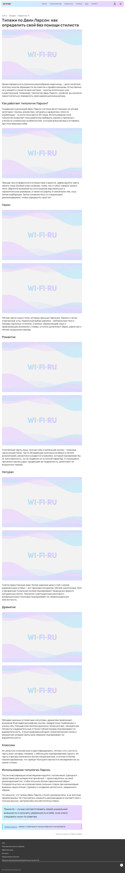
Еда (87, 4)
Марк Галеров (76, 834)
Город (79, 4)
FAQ (3, 843)
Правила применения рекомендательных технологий (20, 860)
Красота (69, 4)
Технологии (56, 4)
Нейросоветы (10, 826)
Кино (44, 4)
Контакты (5, 853)
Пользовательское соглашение (13, 847)
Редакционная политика (10, 857)
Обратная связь (7, 850)
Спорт (95, 4)
